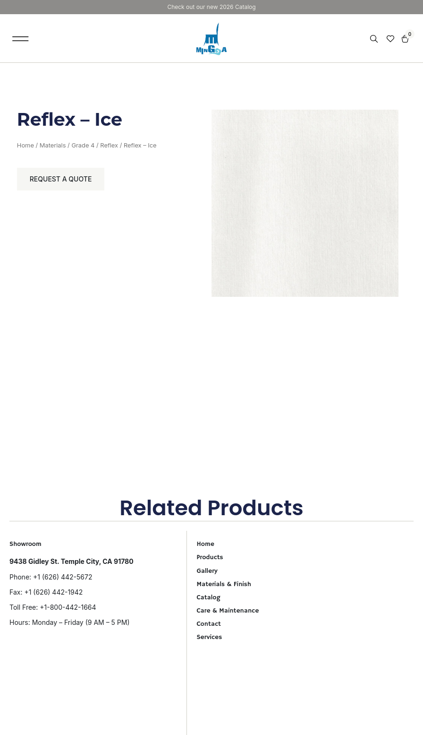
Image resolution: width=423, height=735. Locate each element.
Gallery (206, 571)
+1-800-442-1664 (68, 607)
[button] (20, 38)
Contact (208, 624)
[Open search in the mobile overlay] (375, 39)
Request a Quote (61, 179)
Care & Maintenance (227, 610)
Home (25, 145)
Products (209, 557)
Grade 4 (82, 145)
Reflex (109, 145)
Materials (53, 145)
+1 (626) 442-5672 (62, 577)
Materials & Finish (223, 584)
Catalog (208, 597)
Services (209, 637)
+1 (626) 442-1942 (53, 592)
